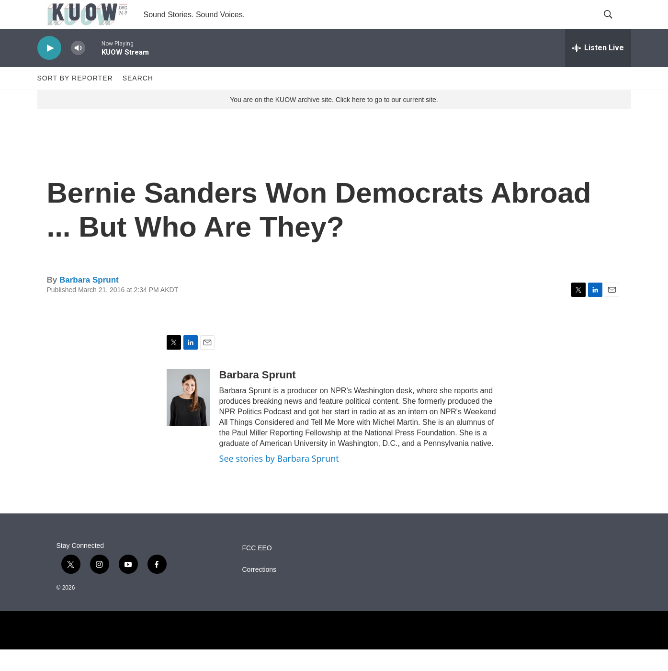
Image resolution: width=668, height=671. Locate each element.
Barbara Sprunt (89, 301)
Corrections (259, 591)
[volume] (78, 69)
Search (138, 99)
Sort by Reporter (75, 99)
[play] (49, 69)
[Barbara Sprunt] (188, 419)
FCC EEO (257, 569)
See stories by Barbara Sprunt (279, 480)
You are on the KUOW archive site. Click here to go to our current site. (334, 121)
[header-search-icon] (616, 25)
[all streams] (598, 69)
